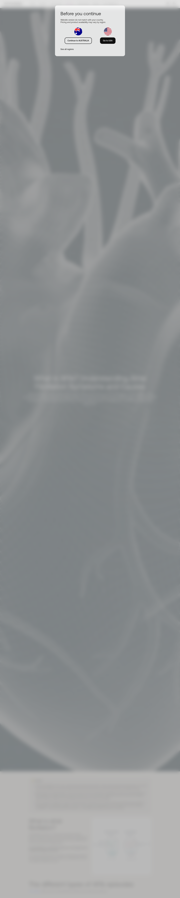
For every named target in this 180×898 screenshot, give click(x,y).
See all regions (67, 49)
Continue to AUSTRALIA (78, 40)
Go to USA (107, 40)
